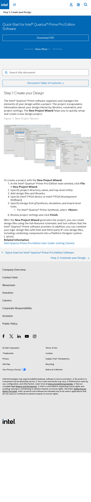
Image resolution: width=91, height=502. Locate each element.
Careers (7, 300)
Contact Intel (10, 277)
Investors (7, 292)
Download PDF (45, 37)
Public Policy (9, 323)
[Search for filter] (45, 72)
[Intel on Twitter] (11, 337)
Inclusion (7, 316)
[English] (78, 4)
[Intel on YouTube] (27, 337)
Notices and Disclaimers (26, 386)
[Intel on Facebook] (3, 337)
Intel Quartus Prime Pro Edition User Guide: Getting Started (39, 243)
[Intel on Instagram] (34, 337)
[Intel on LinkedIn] (19, 337)
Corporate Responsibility (17, 308)
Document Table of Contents (44, 83)
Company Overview (14, 269)
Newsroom (8, 285)
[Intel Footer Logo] (9, 421)
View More (43, 49)
